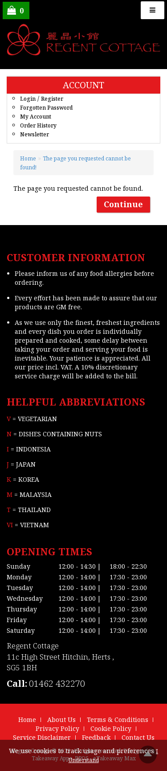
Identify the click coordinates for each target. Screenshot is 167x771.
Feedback (96, 737)
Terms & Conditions (117, 719)
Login (28, 99)
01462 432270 (57, 683)
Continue (123, 204)
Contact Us (138, 737)
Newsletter (34, 134)
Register (52, 99)
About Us (61, 719)
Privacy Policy (57, 728)
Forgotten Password (46, 107)
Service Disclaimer (42, 737)
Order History (38, 125)
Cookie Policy (110, 728)
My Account (35, 116)
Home (28, 158)
